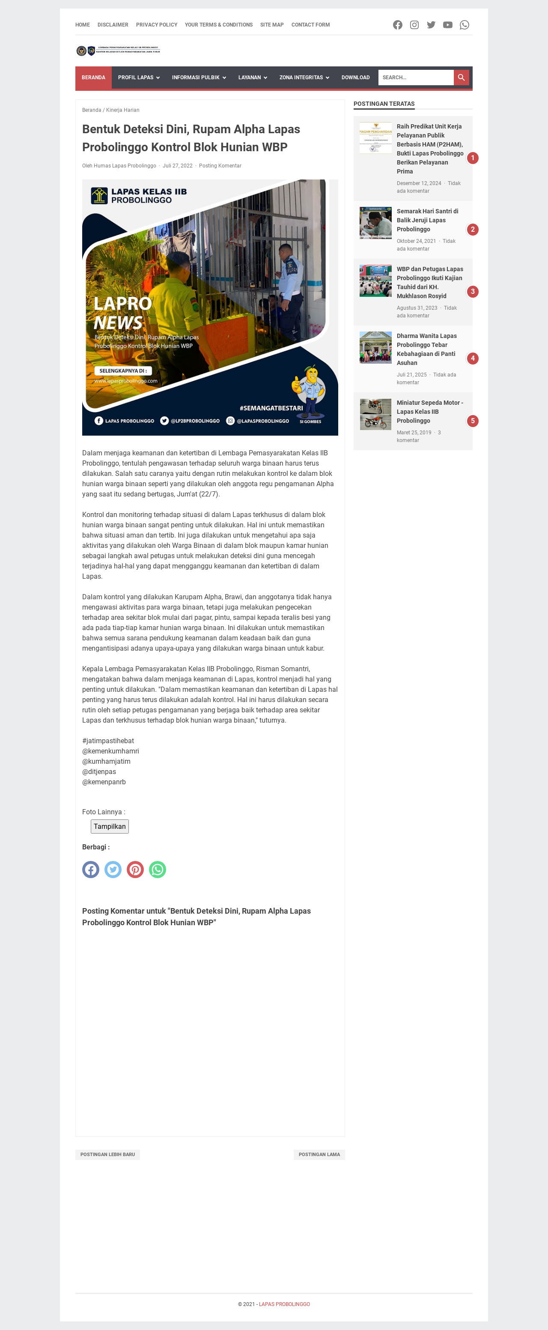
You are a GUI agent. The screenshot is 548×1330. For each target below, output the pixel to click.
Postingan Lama (319, 1154)
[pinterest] (135, 869)
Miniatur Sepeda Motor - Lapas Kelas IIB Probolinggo (430, 411)
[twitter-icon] (431, 25)
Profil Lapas (135, 78)
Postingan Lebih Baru (107, 1154)
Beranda (93, 78)
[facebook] (90, 869)
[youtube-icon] (448, 25)
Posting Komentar (220, 166)
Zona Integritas (301, 78)
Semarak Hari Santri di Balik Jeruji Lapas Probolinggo (428, 220)
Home (82, 25)
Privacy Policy (156, 25)
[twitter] (113, 869)
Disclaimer (113, 25)
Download (356, 78)
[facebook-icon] (398, 25)
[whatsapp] (157, 869)
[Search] (416, 77)
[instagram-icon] (415, 25)
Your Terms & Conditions (219, 25)
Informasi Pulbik (196, 78)
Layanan (249, 78)
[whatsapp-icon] (465, 25)
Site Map (272, 25)
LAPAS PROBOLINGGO (284, 1304)
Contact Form (311, 25)
